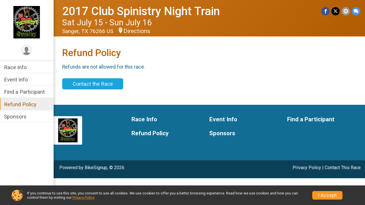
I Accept (327, 195)
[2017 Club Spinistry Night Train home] (27, 22)
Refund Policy (21, 104)
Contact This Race (343, 167)
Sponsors (16, 117)
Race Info (16, 67)
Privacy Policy (307, 167)
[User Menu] (27, 50)
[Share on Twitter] (336, 11)
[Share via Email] (346, 11)
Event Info (17, 80)
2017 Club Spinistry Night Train (141, 11)
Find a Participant (25, 92)
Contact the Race (93, 84)
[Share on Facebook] (326, 11)
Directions (137, 31)
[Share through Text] (356, 11)
